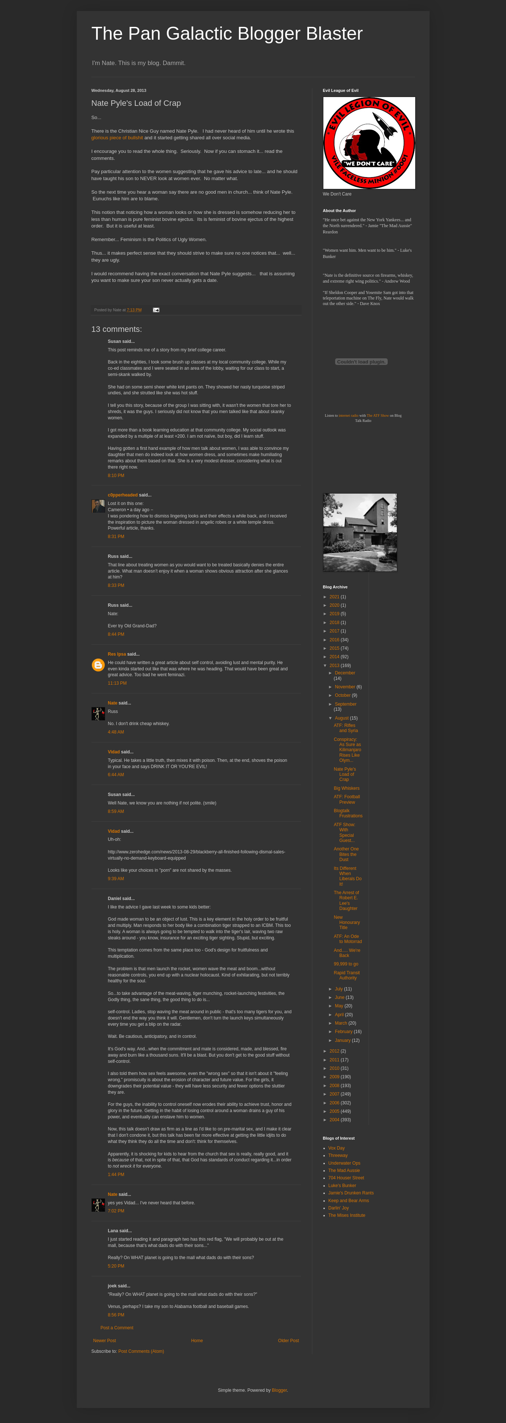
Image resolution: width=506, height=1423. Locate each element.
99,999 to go (346, 964)
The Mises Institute (347, 1215)
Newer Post (104, 1340)
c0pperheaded (123, 495)
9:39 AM (116, 878)
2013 (335, 665)
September (345, 704)
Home (197, 1340)
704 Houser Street (346, 1177)
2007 (335, 1094)
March (341, 1023)
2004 (335, 1119)
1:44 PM (116, 1174)
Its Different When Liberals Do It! (348, 876)
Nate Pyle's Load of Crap (345, 774)
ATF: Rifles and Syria (346, 728)
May (339, 1005)
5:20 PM (116, 1266)
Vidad (114, 751)
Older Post (288, 1340)
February (344, 1031)
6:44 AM (116, 774)
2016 (335, 639)
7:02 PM (116, 1211)
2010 (335, 1068)
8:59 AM (116, 811)
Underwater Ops (344, 1163)
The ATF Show (378, 415)
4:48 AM (116, 732)
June (340, 997)
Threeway (338, 1155)
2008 (335, 1085)
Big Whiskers (346, 788)
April (340, 1014)
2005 (335, 1111)
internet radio (349, 415)
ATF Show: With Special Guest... (344, 832)
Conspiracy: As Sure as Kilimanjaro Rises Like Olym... (347, 750)
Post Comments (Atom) (141, 1351)
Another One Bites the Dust (346, 854)
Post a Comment (117, 1327)
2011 (335, 1059)
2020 (335, 605)
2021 (335, 596)
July (339, 989)
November (345, 686)
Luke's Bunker (342, 1185)
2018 (335, 622)
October (343, 695)
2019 (335, 613)
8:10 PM (116, 475)
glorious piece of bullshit (117, 137)
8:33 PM (116, 585)
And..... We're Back (347, 953)
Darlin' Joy (339, 1208)
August (342, 718)
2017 (335, 631)
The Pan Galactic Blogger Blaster (227, 33)
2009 (335, 1076)
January (343, 1040)
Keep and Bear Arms (349, 1200)
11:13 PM (117, 683)
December (345, 672)
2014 (335, 656)
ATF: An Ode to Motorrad (348, 939)
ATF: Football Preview (347, 799)
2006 (335, 1102)
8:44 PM (116, 634)
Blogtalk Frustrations (348, 813)
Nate (113, 703)
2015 (335, 648)
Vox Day (337, 1148)
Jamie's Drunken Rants (351, 1193)
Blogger (279, 1390)
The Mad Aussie (344, 1170)
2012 (335, 1051)
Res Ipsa (117, 654)
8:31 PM (116, 536)
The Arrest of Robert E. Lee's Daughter (346, 900)
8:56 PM (116, 1315)
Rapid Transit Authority (347, 975)
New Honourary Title (347, 923)
